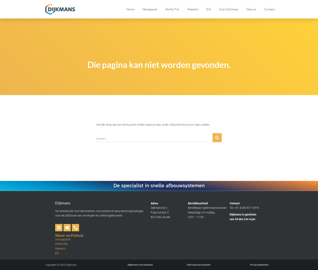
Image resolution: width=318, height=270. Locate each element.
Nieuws (251, 9)
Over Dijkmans (228, 9)
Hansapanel (149, 9)
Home (130, 9)
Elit (208, 9)
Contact (269, 9)
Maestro (192, 9)
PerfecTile (172, 9)
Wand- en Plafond (69, 235)
